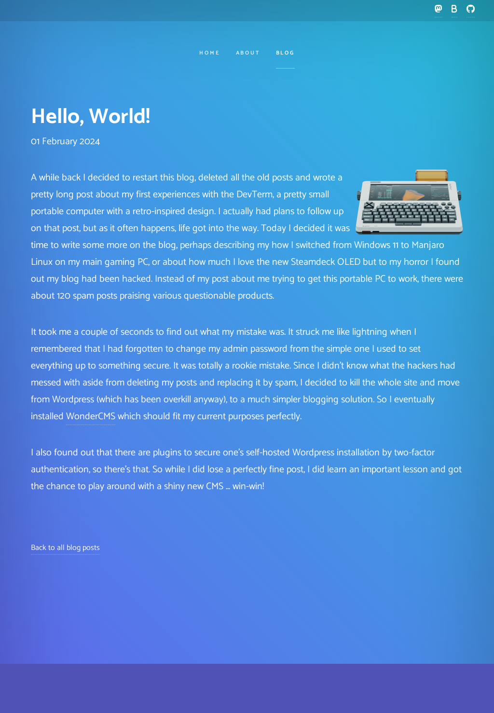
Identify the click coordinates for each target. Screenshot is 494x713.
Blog (285, 53)
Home (209, 53)
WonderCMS (90, 417)
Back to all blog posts (65, 547)
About (248, 53)
